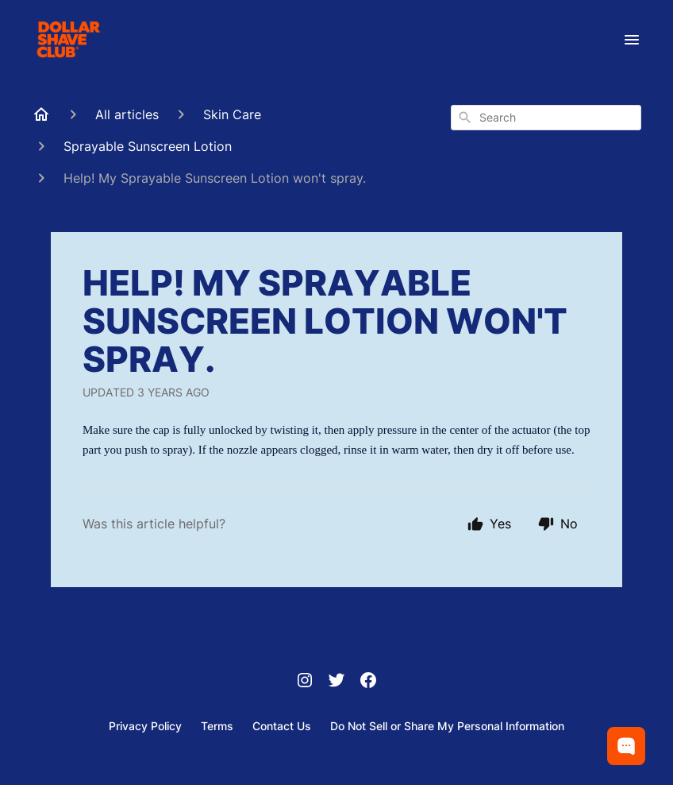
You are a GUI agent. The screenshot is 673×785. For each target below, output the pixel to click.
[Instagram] (304, 682)
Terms (217, 726)
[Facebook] (368, 682)
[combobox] (546, 117)
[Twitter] (336, 682)
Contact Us (281, 726)
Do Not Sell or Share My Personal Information (447, 726)
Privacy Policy (145, 726)
